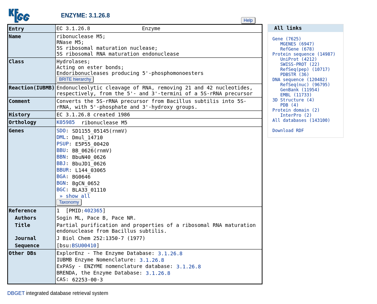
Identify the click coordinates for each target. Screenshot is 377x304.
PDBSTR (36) (294, 74)
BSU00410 (84, 246)
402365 (93, 211)
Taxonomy (69, 202)
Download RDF (288, 130)
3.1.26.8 (170, 254)
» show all (73, 197)
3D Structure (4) (293, 100)
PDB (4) (289, 105)
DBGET (16, 294)
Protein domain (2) (296, 110)
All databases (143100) (301, 120)
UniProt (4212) (298, 59)
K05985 (65, 123)
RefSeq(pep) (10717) (305, 69)
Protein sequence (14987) (303, 54)
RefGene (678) (297, 49)
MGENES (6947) (297, 44)
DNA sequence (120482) (300, 79)
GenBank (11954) (300, 89)
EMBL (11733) (296, 94)
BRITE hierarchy (75, 80)
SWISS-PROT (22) (300, 64)
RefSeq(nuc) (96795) (305, 84)
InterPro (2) (296, 115)
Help (248, 20)
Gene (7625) (286, 38)
